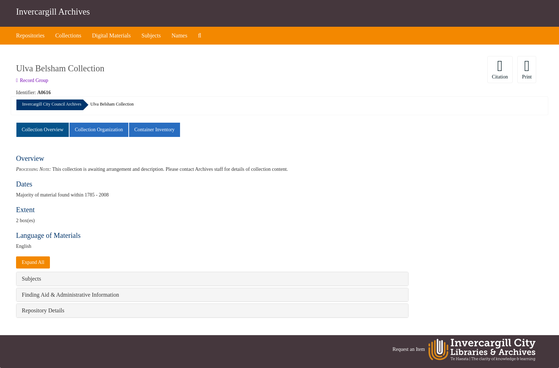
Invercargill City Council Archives (51, 104)
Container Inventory (154, 129)
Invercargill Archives (53, 11)
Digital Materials (111, 35)
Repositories (30, 35)
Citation (500, 69)
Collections (68, 35)
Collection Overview (42, 129)
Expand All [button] (33, 262)
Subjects (151, 35)
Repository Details (43, 310)
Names (179, 35)
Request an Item (409, 349)
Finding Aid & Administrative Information (70, 295)
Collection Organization (99, 129)
